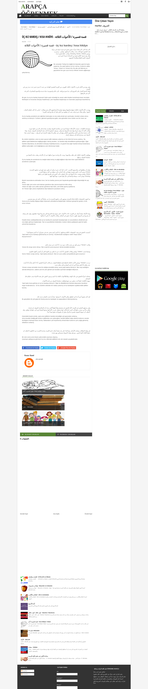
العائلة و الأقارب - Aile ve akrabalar (38, 563)
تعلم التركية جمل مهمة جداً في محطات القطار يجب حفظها (109, 645)
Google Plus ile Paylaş (66, 347)
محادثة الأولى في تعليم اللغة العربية (38, 624)
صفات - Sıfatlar (32, 615)
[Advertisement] (56, 465)
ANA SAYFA (21, 1)
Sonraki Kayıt (24, 482)
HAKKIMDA (30, 1)
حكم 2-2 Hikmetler (34, 599)
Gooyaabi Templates (62, 686)
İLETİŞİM (38, 1)
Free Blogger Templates (45, 686)
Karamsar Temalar (81, 686)
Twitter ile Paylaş (47, 347)
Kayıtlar (24, 639)
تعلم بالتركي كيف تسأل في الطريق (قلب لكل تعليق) (107, 642)
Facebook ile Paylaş (30, 347)
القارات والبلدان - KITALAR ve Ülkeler (39, 545)
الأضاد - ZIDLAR (25, 608)
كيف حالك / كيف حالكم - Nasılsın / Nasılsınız (41, 581)
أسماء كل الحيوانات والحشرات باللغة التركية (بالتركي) (108, 647)
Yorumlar (24, 642)
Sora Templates (33, 686)
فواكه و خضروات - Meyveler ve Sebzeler (40, 554)
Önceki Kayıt (88, 482)
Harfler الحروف (102, 26)
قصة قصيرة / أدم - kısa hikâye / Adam (39, 590)
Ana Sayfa (56, 482)
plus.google (39, 359)
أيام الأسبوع (31, 572)
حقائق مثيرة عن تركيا (99, 640)
